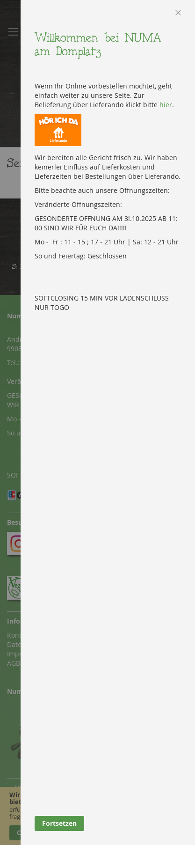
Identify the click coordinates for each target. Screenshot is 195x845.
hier (165, 104)
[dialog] (108, 422)
